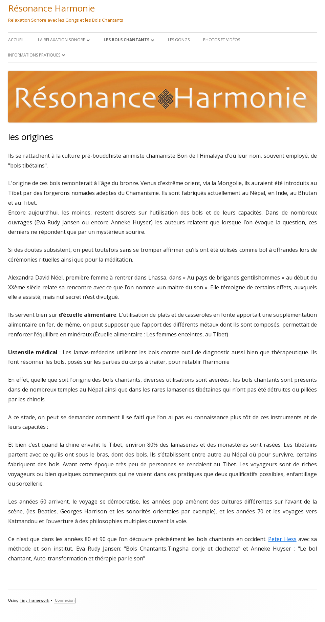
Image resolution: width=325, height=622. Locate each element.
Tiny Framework (34, 600)
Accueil (16, 40)
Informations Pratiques (34, 55)
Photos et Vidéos (221, 40)
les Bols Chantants (126, 40)
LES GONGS (179, 40)
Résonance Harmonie (51, 8)
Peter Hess (282, 539)
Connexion (64, 600)
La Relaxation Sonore (61, 40)
